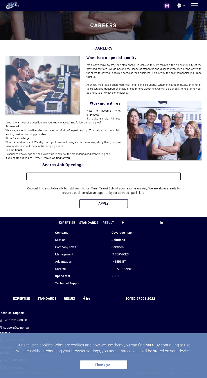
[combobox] (103, 176)
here (150, 345)
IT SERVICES (120, 254)
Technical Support (68, 283)
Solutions (118, 240)
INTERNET (119, 261)
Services (118, 247)
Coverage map (122, 232)
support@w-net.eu (16, 327)
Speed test (62, 276)
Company (61, 232)
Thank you (104, 365)
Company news (65, 247)
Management (64, 254)
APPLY (103, 203)
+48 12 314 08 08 (15, 320)
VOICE (116, 276)
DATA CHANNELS (123, 269)
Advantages (63, 261)
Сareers (60, 269)
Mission (60, 240)
